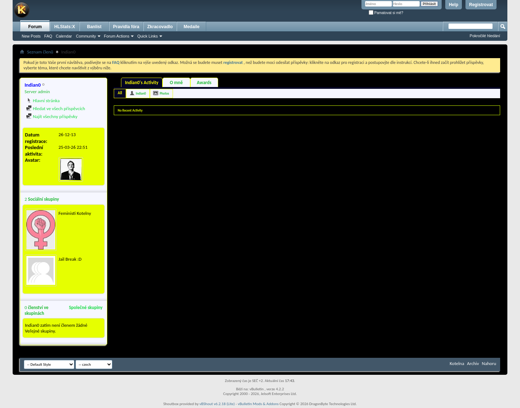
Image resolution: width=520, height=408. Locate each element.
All (120, 93)
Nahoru (489, 363)
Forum (35, 26)
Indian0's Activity (142, 82)
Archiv (473, 363)
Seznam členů (40, 52)
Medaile (191, 26)
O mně (176, 82)
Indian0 (141, 93)
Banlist (94, 26)
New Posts (31, 36)
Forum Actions (116, 36)
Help (453, 4)
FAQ (48, 36)
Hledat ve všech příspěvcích (55, 108)
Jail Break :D (70, 259)
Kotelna (457, 363)
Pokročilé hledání (485, 36)
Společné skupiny (86, 307)
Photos (164, 93)
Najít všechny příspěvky (51, 116)
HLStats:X (64, 26)
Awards (204, 82)
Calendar (64, 36)
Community (86, 36)
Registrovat (481, 4)
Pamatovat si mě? (386, 13)
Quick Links (147, 36)
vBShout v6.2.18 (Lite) (217, 404)
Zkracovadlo (160, 26)
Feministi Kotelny (74, 213)
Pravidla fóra (126, 26)
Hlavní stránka (43, 100)
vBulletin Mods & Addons (258, 404)
